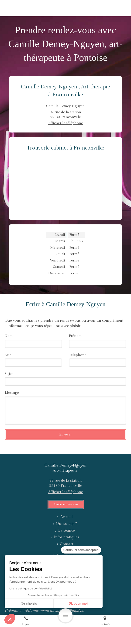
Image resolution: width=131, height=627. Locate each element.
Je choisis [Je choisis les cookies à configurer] (29, 604)
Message (12, 393)
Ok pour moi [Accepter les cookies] (78, 604)
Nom (9, 336)
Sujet (9, 374)
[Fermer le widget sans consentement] (81, 550)
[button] (9, 619)
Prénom (75, 336)
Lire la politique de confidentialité (30, 588)
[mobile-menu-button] (65, 615)
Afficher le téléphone (65, 123)
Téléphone (77, 355)
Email (9, 355)
